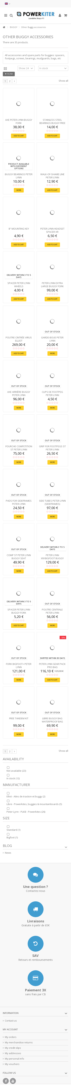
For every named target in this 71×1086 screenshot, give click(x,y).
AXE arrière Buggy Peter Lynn (18, 393)
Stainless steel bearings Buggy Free (52, 121)
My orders (10, 1037)
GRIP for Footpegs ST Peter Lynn (52, 448)
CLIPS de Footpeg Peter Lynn (52, 393)
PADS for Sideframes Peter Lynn (19, 502)
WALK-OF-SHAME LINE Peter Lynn (52, 176)
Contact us (11, 1020)
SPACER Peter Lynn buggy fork (18, 611)
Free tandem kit (18, 718)
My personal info (14, 1058)
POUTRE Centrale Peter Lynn (52, 611)
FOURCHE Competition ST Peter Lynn (18, 448)
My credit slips (13, 1047)
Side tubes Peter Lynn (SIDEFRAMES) (52, 502)
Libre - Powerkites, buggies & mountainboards (34, 804)
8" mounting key (19, 228)
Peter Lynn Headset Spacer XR (52, 230)
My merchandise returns (19, 1042)
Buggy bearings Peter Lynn (19, 176)
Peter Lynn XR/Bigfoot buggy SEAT (52, 558)
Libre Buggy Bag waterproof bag (52, 720)
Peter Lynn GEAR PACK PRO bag (52, 665)
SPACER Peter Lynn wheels (18, 284)
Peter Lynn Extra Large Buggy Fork (52, 284)
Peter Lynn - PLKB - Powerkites (26, 811)
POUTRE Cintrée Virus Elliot (19, 339)
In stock (13, 778)
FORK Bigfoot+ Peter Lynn (18, 665)
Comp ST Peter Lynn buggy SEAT (19, 556)
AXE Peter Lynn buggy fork (18, 121)
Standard (13, 829)
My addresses (13, 1053)
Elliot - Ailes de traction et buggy (26, 796)
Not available (16, 770)
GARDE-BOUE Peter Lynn (52, 339)
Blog (7, 845)
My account (10, 1029)
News (8, 852)
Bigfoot (12, 837)
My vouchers (12, 1064)
